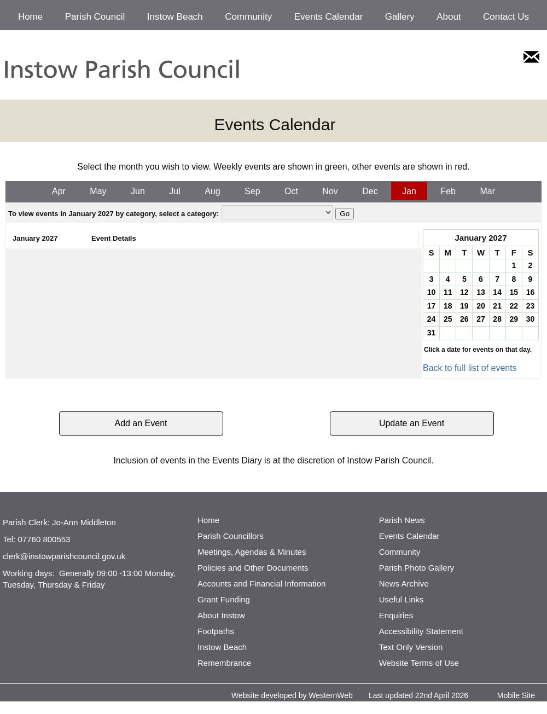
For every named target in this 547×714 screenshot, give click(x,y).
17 (431, 305)
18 (448, 305)
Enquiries (396, 615)
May (98, 191)
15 (513, 292)
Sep (252, 191)
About (449, 16)
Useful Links (401, 599)
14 (497, 292)
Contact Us (506, 16)
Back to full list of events (470, 368)
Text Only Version (411, 647)
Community (248, 16)
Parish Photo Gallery (417, 567)
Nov (329, 191)
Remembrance (224, 662)
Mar (487, 191)
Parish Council (95, 16)
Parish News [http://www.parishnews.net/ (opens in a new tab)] (402, 520)
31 (431, 332)
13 (480, 292)
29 (513, 319)
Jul (174, 191)
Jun (138, 191)
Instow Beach (175, 16)
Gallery (400, 16)
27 (480, 319)
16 (530, 292)
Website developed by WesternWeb (292, 695)
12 (464, 292)
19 (464, 305)
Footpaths (215, 631)
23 (530, 305)
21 (497, 305)
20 (480, 305)
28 (497, 319)
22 (513, 305)
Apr (59, 191)
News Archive (404, 583)
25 (448, 319)
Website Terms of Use (419, 662)
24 (431, 319)
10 (431, 292)
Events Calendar (328, 16)
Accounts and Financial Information (261, 583)
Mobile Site (516, 695)
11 (448, 292)
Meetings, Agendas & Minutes (251, 551)
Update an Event (411, 423)
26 (464, 319)
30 (530, 319)
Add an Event (140, 423)
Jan (409, 191)
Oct (291, 191)
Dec (369, 191)
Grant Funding (223, 599)
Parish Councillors (230, 536)
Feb (448, 191)
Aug (212, 191)
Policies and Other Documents (253, 567)
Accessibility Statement (421, 631)
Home (30, 16)
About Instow (221, 615)
